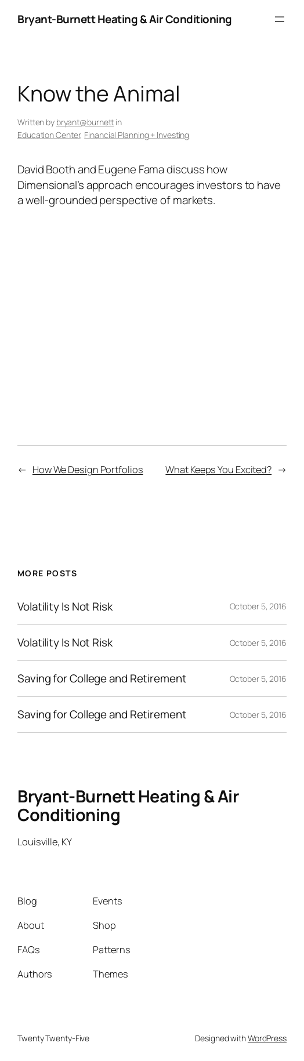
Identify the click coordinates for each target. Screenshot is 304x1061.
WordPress (267, 1038)
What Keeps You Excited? (218, 469)
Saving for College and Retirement (102, 679)
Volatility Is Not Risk (65, 607)
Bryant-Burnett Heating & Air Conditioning (124, 19)
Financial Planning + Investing (136, 134)
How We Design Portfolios (87, 469)
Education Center (48, 134)
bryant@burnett (85, 122)
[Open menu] (280, 19)
